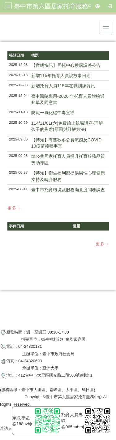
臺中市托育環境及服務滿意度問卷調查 (68, 189)
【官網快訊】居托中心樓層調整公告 (66, 65)
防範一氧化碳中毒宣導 (53, 112)
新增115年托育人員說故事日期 (61, 75)
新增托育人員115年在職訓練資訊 (63, 85)
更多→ (13, 207)
